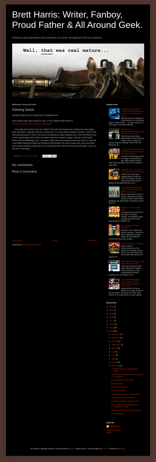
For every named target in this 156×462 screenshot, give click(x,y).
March (114, 362)
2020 (111, 314)
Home (55, 240)
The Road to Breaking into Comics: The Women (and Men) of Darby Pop (131, 190)
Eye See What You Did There (122, 380)
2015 (111, 328)
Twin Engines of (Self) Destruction (130, 227)
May (113, 359)
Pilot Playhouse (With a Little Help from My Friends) (132, 262)
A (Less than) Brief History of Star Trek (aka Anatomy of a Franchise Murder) (132, 152)
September (116, 345)
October (114, 341)
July (113, 352)
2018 (111, 317)
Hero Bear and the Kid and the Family (126, 410)
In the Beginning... (118, 414)
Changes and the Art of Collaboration (126, 394)
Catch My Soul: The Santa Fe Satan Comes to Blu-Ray (132, 171)
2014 (111, 331)
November (115, 338)
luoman (105, 449)
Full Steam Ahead (118, 391)
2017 (111, 321)
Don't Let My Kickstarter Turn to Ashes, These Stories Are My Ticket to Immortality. (130, 282)
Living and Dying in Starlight (132, 244)
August (114, 348)
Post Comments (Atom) (32, 245)
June (113, 355)
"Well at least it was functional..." (124, 398)
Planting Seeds (117, 384)
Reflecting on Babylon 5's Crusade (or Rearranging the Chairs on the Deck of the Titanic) (132, 112)
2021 (111, 310)
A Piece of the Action (119, 387)
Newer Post (17, 240)
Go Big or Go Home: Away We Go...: (125, 401)
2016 (111, 324)
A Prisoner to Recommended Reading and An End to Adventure (132, 131)
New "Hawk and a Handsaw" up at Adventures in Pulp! (124, 406)
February (115, 366)
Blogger (122, 449)
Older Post (92, 240)
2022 (111, 307)
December (115, 334)
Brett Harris (114, 426)
